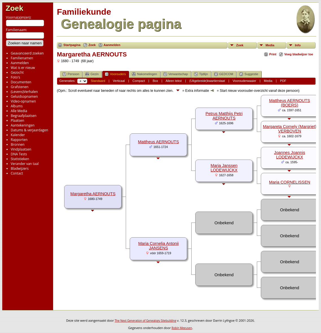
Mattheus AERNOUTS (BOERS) (289, 102)
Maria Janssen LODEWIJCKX (224, 167)
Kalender (18, 134)
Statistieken (20, 158)
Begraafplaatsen (23, 115)
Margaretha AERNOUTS (93, 193)
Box (155, 80)
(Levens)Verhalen (24, 91)
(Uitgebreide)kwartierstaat (207, 80)
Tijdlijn (201, 74)
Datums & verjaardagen (29, 130)
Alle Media (19, 110)
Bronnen (18, 144)
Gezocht (17, 72)
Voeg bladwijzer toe (298, 54)
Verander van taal (25, 163)
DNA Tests (19, 154)
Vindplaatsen (21, 149)
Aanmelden (20, 62)
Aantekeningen (22, 125)
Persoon (70, 74)
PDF (283, 80)
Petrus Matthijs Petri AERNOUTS (223, 115)
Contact (17, 173)
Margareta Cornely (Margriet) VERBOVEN (289, 128)
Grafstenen (20, 86)
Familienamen (22, 58)
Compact (139, 80)
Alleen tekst (174, 80)
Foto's (15, 77)
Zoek (14, 8)
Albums (17, 106)
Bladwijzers (20, 168)
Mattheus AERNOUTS (158, 142)
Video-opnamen (23, 101)
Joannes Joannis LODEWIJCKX (289, 154)
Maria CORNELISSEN (289, 182)
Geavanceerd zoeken (27, 53)
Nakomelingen (144, 74)
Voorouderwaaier (244, 80)
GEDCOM (223, 74)
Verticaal (119, 80)
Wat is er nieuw (23, 67)
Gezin (92, 74)
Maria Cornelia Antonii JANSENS (158, 245)
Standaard (98, 80)
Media (270, 45)
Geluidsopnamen (24, 96)
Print (272, 54)
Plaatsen (17, 120)
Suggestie (248, 74)
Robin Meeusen (182, 328)
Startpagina (72, 45)
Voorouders (115, 74)
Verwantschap (175, 74)
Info (298, 45)
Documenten (21, 82)
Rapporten (19, 139)
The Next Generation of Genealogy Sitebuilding (145, 321)
